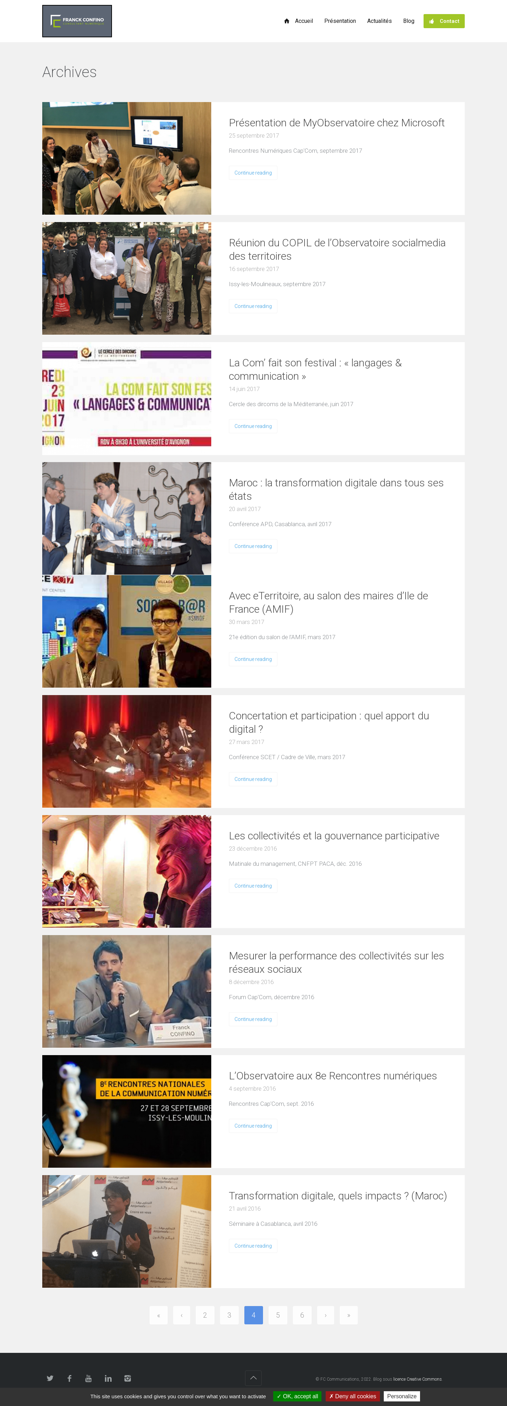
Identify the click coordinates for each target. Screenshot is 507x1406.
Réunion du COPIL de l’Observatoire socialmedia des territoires (337, 249)
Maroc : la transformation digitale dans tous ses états (336, 489)
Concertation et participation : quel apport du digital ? (329, 722)
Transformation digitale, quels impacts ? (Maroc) (338, 1196)
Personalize (402, 1396)
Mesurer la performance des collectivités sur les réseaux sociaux (336, 962)
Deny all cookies (352, 1396)
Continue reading (253, 173)
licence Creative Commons (417, 1379)
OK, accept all (297, 1396)
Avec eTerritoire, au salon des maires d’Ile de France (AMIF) (328, 602)
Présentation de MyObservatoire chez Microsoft (337, 122)
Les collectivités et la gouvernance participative (334, 836)
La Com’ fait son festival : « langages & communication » (315, 369)
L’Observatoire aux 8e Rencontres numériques (333, 1076)
